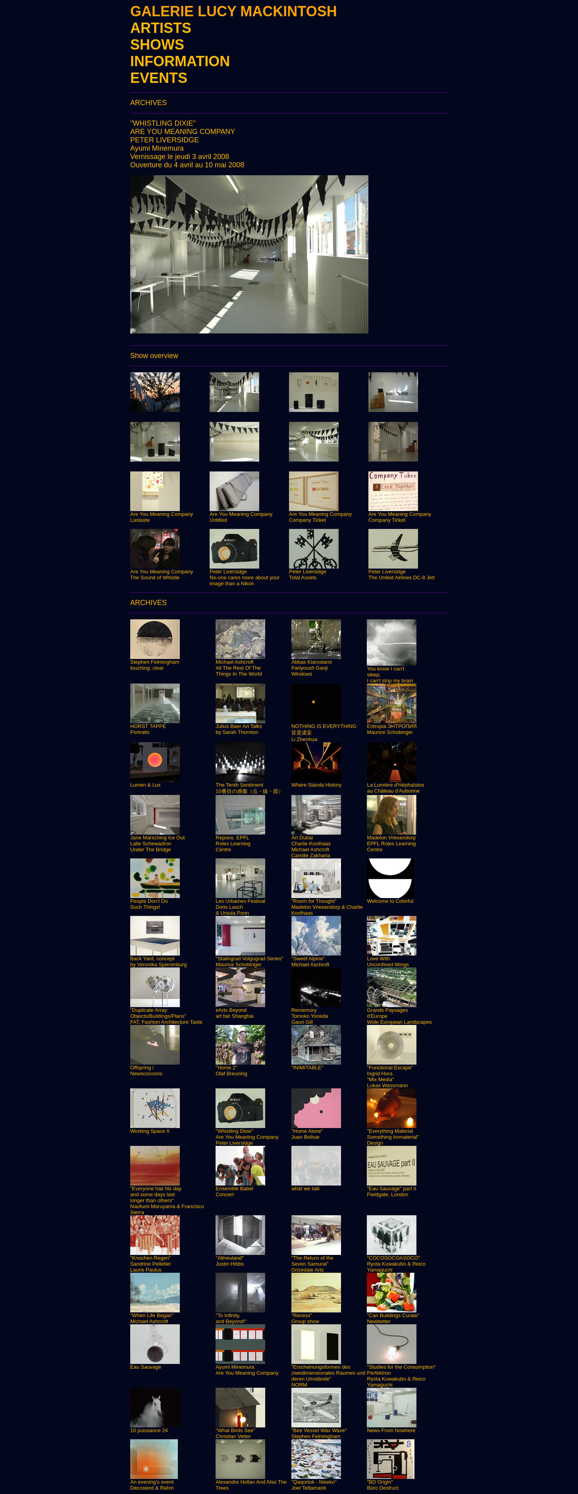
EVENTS (158, 78)
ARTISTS (160, 28)
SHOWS (157, 44)
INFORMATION (180, 61)
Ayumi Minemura (157, 148)
